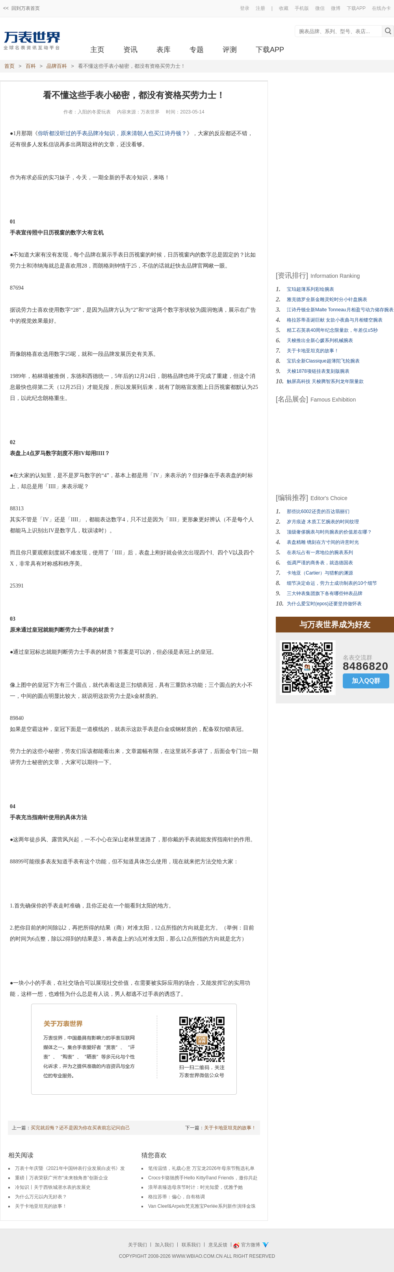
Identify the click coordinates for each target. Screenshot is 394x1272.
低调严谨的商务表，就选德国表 (320, 562)
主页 (97, 50)
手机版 (302, 8)
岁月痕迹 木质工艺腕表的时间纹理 (323, 521)
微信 (320, 8)
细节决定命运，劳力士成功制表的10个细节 (332, 583)
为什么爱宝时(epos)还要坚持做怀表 (324, 603)
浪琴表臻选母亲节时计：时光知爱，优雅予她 (195, 1187)
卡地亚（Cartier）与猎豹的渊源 (320, 573)
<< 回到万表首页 (21, 8)
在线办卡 (381, 8)
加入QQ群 (366, 680)
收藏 (283, 8)
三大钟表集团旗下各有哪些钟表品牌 (324, 593)
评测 (230, 50)
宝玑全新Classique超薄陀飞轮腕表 (323, 361)
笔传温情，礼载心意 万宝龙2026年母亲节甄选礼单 (201, 1168)
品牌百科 (56, 66)
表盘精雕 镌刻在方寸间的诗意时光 (323, 542)
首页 (9, 66)
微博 (335, 8)
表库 (163, 50)
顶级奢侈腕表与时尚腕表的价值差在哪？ (329, 532)
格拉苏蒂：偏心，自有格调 (176, 1196)
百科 (31, 66)
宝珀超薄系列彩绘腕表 (310, 289)
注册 (260, 8)
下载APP (356, 8)
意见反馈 (217, 1245)
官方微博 (250, 1245)
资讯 (130, 50)
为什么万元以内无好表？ (41, 1196)
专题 (197, 50)
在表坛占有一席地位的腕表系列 (320, 552)
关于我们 (137, 1245)
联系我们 (191, 1245)
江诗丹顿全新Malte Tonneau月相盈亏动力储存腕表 (340, 309)
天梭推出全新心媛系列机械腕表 (320, 340)
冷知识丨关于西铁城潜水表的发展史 (53, 1187)
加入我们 (164, 1245)
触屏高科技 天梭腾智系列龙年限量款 (325, 381)
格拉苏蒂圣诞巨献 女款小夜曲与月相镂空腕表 (335, 320)
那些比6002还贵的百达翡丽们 (318, 511)
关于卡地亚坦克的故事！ (230, 1128)
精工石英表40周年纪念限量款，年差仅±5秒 (332, 330)
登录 (244, 8)
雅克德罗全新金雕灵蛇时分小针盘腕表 (327, 299)
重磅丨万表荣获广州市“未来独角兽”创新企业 (61, 1178)
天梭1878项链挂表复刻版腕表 (318, 371)
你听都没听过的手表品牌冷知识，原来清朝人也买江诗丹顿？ (112, 133)
